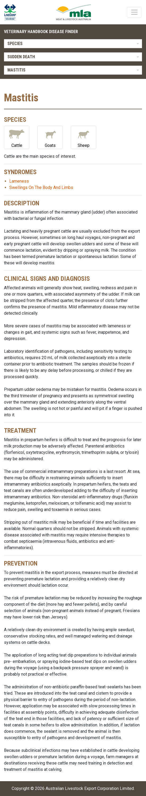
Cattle (16, 137)
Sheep (83, 137)
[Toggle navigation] (134, 12)
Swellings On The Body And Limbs (41, 187)
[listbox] (73, 43)
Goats (50, 137)
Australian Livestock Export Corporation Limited (90, 788)
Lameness (19, 181)
